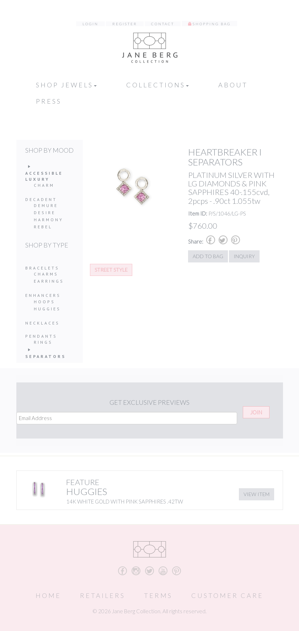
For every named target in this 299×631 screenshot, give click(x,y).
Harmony (48, 219)
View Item (256, 494)
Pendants (41, 336)
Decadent (41, 199)
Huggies (47, 308)
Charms (46, 274)
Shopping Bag (212, 24)
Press (49, 101)
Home (48, 595)
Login (90, 24)
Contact (162, 24)
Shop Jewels (66, 85)
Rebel (43, 226)
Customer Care (227, 595)
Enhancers (43, 295)
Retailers (102, 595)
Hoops (44, 301)
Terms (158, 595)
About (233, 85)
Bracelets (42, 268)
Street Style (111, 270)
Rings (43, 342)
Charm (44, 185)
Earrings (49, 281)
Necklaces (42, 323)
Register (124, 24)
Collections (157, 85)
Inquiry (244, 256)
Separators (45, 356)
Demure (46, 205)
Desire (44, 212)
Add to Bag (208, 256)
